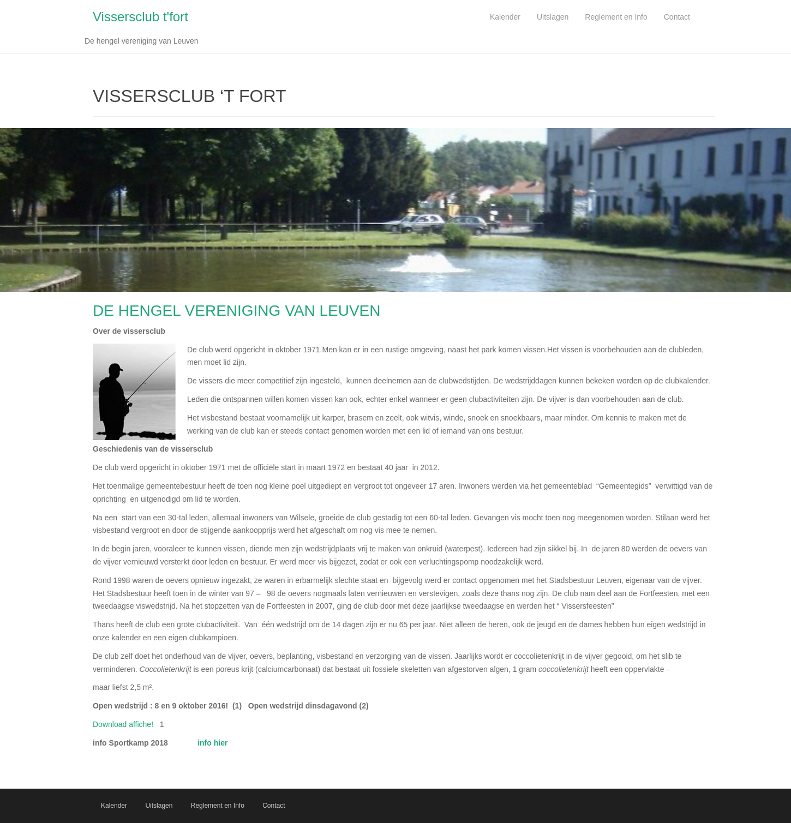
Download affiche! (123, 724)
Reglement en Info (217, 805)
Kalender (114, 805)
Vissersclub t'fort (140, 16)
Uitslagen (158, 805)
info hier (212, 742)
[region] (395, 210)
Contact (273, 805)
